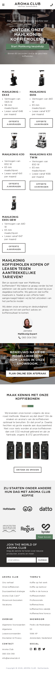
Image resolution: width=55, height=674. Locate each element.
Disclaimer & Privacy (11, 638)
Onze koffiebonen (10, 587)
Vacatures (7, 605)
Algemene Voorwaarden (13, 625)
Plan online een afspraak (27, 373)
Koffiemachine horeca (40, 613)
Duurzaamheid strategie (13, 591)
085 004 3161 (27, 337)
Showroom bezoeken (12, 600)
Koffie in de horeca (39, 591)
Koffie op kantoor (38, 587)
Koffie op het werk (38, 582)
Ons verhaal (7, 582)
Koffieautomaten (37, 596)
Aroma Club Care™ (11, 596)
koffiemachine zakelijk (40, 609)
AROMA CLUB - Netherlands (36, 668)
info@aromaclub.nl (11, 658)
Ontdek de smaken (27, 470)
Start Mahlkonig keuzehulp (27, 46)
